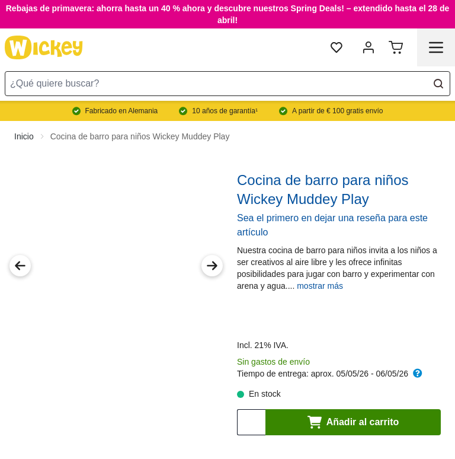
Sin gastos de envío (273, 361)
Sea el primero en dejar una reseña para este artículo (332, 225)
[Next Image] (212, 265)
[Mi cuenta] (368, 47)
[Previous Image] (20, 265)
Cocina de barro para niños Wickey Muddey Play (140, 136)
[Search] (438, 83)
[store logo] (44, 47)
